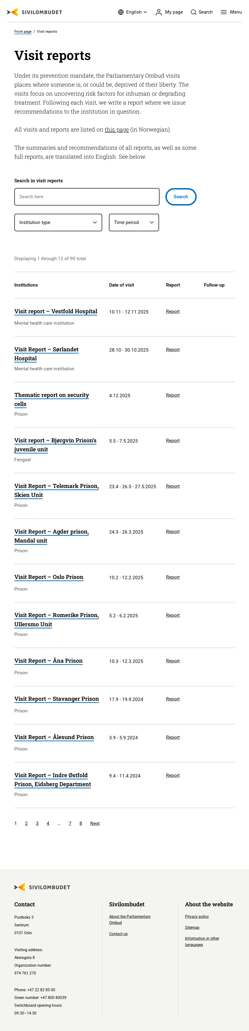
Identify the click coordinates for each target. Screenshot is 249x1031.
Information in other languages (202, 941)
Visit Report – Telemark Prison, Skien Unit (56, 490)
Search (181, 196)
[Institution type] (58, 222)
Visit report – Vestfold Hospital (55, 311)
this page (117, 129)
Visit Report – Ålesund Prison (54, 737)
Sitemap (192, 927)
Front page (23, 31)
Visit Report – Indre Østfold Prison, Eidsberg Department (52, 779)
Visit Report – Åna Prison (48, 660)
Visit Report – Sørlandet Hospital (46, 354)
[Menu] (231, 12)
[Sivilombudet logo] (34, 12)
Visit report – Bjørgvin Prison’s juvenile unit (55, 445)
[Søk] (202, 12)
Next (95, 823)
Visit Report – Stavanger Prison (56, 698)
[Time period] (133, 222)
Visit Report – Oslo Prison (48, 576)
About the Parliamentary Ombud (130, 919)
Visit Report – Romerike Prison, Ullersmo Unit (56, 619)
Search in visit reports (38, 180)
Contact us (118, 934)
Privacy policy (197, 916)
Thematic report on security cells (51, 399)
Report (173, 311)
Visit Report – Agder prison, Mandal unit (51, 536)
